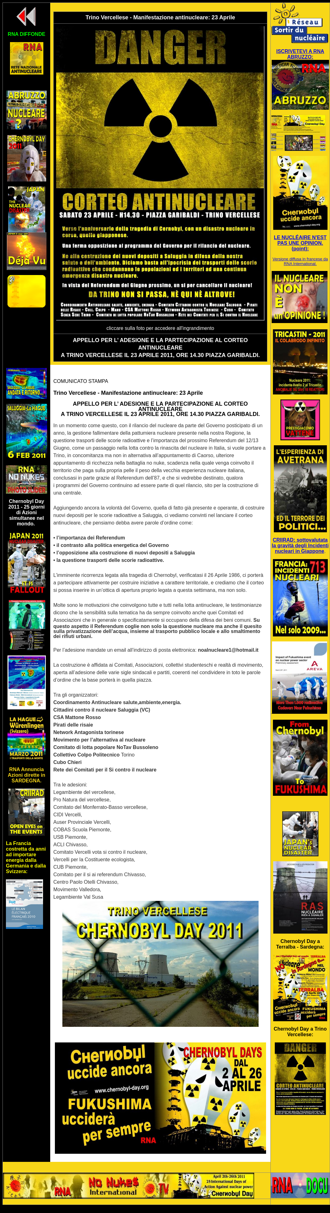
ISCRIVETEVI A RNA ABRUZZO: (300, 54)
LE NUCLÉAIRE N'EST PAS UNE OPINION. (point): (300, 243)
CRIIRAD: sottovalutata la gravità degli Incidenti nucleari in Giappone (300, 545)
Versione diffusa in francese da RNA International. (300, 261)
